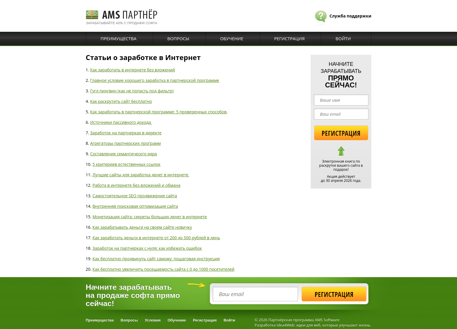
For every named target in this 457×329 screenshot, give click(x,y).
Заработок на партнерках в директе (125, 133)
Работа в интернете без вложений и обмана (136, 185)
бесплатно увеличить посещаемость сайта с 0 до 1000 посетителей (168, 269)
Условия (153, 320)
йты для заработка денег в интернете (151, 174)
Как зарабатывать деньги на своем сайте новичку (142, 227)
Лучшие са (103, 174)
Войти (343, 38)
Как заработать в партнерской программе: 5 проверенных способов (158, 112)
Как (96, 269)
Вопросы (178, 38)
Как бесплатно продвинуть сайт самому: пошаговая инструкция (156, 258)
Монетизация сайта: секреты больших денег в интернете (149, 216)
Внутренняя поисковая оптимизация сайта (135, 206)
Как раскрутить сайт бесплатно (121, 101)
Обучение (231, 38)
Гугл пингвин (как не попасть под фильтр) (131, 91)
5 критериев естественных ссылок (126, 164)
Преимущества (118, 38)
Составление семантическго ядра (123, 153)
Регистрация (289, 38)
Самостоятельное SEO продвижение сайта (134, 195)
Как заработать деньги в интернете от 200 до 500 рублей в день (156, 237)
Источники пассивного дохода (121, 122)
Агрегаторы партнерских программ (125, 143)
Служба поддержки (350, 16)
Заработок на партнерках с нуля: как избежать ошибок (147, 248)
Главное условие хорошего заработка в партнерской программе (154, 80)
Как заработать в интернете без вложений (132, 70)
